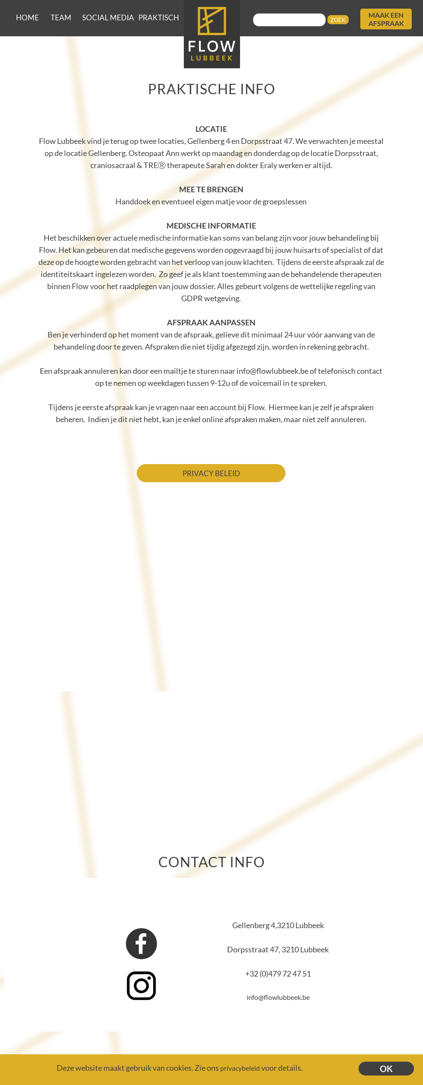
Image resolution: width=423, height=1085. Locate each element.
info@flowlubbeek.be (278, 997)
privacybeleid (240, 1068)
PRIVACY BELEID (211, 473)
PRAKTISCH (158, 17)
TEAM (61, 17)
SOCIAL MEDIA (108, 17)
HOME (27, 17)
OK (386, 1068)
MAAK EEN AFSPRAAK (386, 19)
